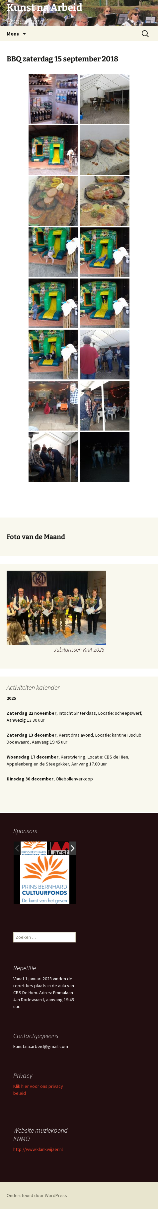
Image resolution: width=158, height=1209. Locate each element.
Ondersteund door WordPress (37, 1195)
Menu (13, 33)
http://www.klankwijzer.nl (38, 1149)
